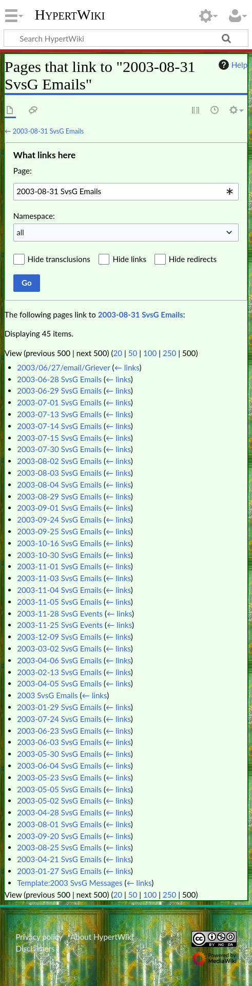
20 (117, 353)
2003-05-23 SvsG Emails (59, 777)
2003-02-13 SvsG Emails (59, 672)
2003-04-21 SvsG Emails (59, 859)
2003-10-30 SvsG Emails (59, 555)
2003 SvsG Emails (47, 695)
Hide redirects (193, 259)
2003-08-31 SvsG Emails (48, 131)
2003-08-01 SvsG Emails (59, 824)
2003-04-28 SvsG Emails (59, 812)
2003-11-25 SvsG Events (60, 624)
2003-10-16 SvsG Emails (59, 543)
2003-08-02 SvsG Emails (59, 461)
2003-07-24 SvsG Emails (59, 718)
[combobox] (126, 191)
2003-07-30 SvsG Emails (59, 449)
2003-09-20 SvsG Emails (59, 836)
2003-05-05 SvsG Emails (59, 789)
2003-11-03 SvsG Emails (59, 578)
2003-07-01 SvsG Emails (59, 402)
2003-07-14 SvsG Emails (59, 426)
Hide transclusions (59, 259)
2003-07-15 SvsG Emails (59, 437)
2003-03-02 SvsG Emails (59, 648)
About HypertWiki (101, 936)
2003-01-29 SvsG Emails (59, 707)
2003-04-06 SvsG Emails (59, 660)
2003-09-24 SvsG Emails (59, 519)
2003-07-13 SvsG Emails (59, 414)
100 (150, 353)
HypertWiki (70, 15)
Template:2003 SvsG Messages (69, 882)
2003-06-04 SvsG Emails (59, 765)
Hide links (129, 259)
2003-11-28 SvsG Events (60, 613)
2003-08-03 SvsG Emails (59, 472)
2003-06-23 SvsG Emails (59, 730)
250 (169, 353)
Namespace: (34, 215)
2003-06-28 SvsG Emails (59, 379)
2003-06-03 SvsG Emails (59, 742)
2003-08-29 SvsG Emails (59, 496)
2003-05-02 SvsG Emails (59, 800)
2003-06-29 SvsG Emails (59, 390)
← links (127, 367)
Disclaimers (34, 948)
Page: (22, 170)
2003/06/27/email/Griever (63, 367)
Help (231, 65)
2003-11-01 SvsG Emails (59, 566)
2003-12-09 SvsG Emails (59, 636)
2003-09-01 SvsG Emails (59, 507)
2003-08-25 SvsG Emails (59, 847)
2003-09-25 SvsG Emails (59, 531)
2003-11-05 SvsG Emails (59, 601)
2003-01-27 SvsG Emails (59, 871)
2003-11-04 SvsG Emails (59, 589)
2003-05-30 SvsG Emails (59, 753)
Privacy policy (38, 936)
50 (133, 353)
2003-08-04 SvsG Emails (59, 484)
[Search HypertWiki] (126, 38)
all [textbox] (20, 232)
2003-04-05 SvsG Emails (59, 683)
